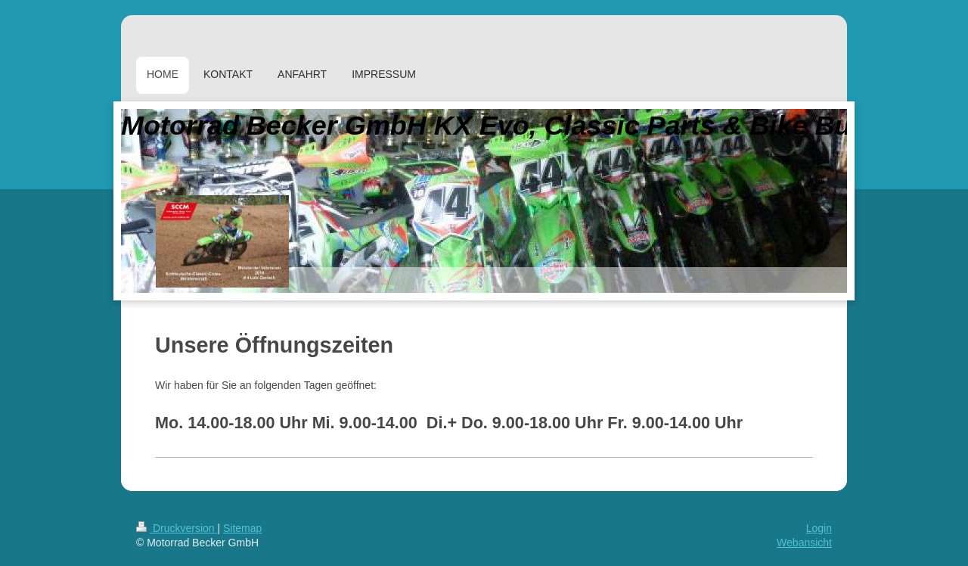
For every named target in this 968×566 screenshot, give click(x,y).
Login (819, 528)
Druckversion (176, 528)
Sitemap (242, 528)
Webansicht (804, 542)
